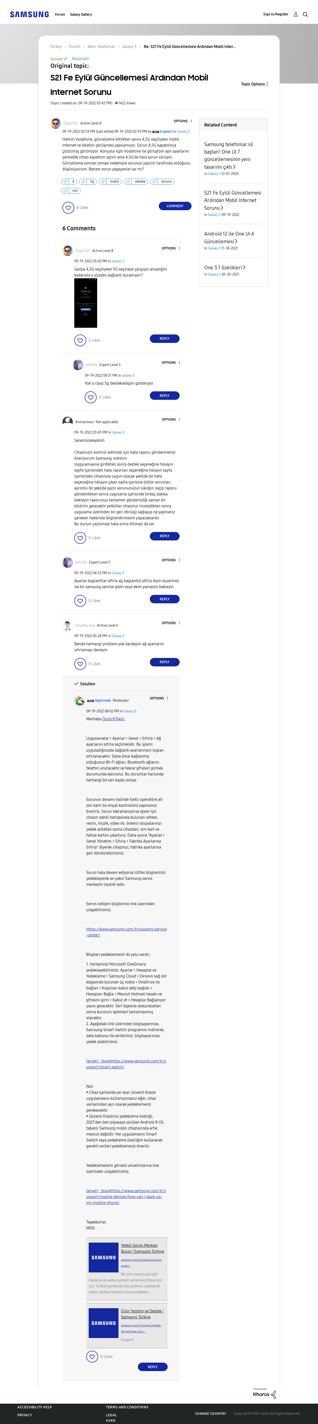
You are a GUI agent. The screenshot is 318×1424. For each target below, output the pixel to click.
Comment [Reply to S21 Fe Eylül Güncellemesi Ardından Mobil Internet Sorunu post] (175, 206)
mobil (114, 181)
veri (75, 191)
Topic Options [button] (253, 84)
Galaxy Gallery (81, 14)
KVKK (111, 1421)
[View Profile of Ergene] (165, 131)
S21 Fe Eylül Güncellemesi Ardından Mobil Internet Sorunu (232, 200)
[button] (183, 121)
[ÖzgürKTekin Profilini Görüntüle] (113, 719)
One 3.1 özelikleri (223, 268)
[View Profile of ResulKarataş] (85, 625)
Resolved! (80, 58)
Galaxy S (183, 131)
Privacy (24, 1415)
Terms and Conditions (127, 1407)
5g (92, 181)
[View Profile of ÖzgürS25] (70, 123)
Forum (60, 14)
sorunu (166, 181)
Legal (111, 1415)
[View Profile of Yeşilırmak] (103, 700)
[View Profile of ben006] (91, 365)
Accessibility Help (34, 1407)
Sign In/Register (275, 14)
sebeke (140, 181)
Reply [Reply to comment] (164, 338)
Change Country (210, 1414)
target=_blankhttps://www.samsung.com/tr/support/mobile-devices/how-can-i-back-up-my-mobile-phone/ (126, 1196)
